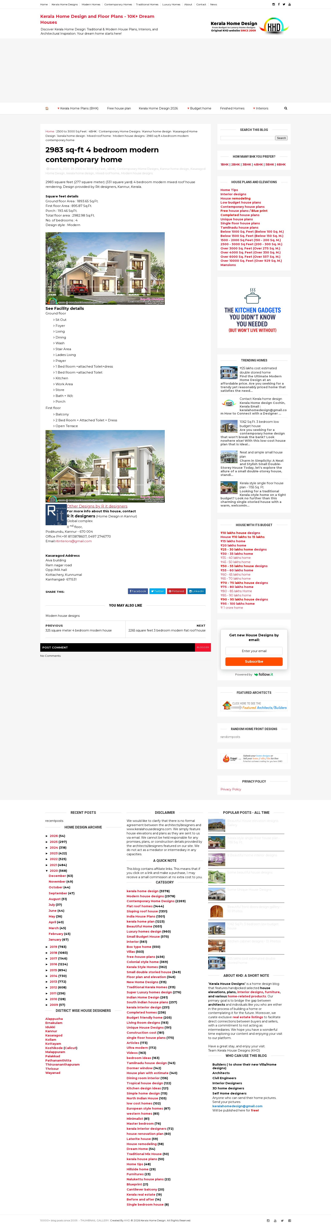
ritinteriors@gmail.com (78, 543)
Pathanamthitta (58, 1060)
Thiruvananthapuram (62, 1064)
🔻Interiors (260, 108)
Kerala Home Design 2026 (158, 108)
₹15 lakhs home (228, 541)
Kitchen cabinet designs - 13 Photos (254, 941)
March (54, 928)
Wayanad (52, 1073)
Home (49, 4)
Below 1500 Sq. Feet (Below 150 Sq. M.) (247, 236)
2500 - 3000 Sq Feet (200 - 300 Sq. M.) (246, 244)
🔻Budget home (198, 108)
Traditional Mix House (145, 1154)
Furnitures (136, 1174)
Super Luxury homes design (150, 992)
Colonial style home (143, 962)
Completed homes (142, 1012)
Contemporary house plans (238, 206)
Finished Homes (232, 108)
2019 (53, 947)
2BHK (230, 164)
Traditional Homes (152, 4)
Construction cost (142, 1032)
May (52, 916)
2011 (53, 993)
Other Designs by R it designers (102, 507)
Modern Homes (96, 4)
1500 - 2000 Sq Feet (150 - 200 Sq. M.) (246, 240)
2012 (53, 987)
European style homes (145, 1108)
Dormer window (140, 1068)
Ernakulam (53, 1023)
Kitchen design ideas (144, 1088)
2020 (54, 870)
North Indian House (143, 1098)
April (52, 922)
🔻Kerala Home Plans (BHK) (77, 108)
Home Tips (224, 190)
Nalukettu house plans (146, 1179)
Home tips (135, 1164)
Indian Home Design (143, 997)
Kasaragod (53, 1035)
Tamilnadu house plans (235, 227)
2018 (53, 952)
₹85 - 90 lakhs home (231, 595)
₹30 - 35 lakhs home (232, 553)
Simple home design (144, 1093)
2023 (54, 853)
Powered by (249, 674)
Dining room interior (143, 1078)
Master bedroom (141, 1123)
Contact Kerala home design (256, 399)
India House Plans (141, 916)
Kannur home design (162, 131)
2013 (53, 981)
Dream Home (138, 1149)
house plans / (239, 211)
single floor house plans (146, 1037)
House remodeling (142, 1144)
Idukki (50, 1027)
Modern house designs (143, 135)
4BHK (98, 131)
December (57, 876)
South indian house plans (148, 1002)
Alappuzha (54, 1019)
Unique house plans (232, 219)
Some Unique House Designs (249, 889)
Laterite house (139, 1139)
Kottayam (53, 1043)
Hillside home (138, 1169)
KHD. (132, 1220)
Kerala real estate (141, 1194)
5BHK (265, 164)
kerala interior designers (147, 1128)
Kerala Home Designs (70, 4)
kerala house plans (142, 1159)
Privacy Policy (226, 789)
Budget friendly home (145, 1017)
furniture (272, 992)
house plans (235, 215)
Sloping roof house (143, 911)
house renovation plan (145, 1133)
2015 (53, 970)
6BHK (276, 164)
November (57, 881)
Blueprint (135, 1184)
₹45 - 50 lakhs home (231, 562)
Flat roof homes (140, 906)
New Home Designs (143, 982)
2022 (54, 859)
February (56, 934)
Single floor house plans (235, 223)
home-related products (247, 996)
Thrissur (52, 1068)
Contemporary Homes (123, 4)
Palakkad (52, 1056)
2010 (53, 999)
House (231, 198)
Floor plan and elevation (147, 977)
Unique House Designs (146, 1027)
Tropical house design (145, 1083)
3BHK (242, 164)
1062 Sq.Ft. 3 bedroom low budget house (254, 424)
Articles (133, 1043)
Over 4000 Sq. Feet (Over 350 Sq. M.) (246, 252)
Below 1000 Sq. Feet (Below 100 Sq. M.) (247, 232)
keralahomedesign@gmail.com (237, 1106)
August (55, 899)
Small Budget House (144, 936)
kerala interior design (144, 1007)
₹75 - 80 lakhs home (232, 587)
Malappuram (55, 1052)
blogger (198, 650)
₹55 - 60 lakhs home (232, 570)
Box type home (139, 947)
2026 (54, 836)
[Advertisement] (165, 70)
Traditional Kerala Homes (147, 987)
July (52, 905)
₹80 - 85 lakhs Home (231, 591)
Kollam (50, 1039)
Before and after (141, 1199)
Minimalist (135, 1118)
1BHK (220, 164)
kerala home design (85, 135)
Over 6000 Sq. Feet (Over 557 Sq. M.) (245, 256)
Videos (133, 1053)
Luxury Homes (176, 4)
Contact (206, 4)
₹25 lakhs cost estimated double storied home (253, 370)
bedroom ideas (139, 1058)
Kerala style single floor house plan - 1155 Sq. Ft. (257, 485)
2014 (53, 976)
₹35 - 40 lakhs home (231, 558)
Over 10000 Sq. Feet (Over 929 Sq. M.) (246, 261)
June (53, 910)
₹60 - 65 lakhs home (231, 574)
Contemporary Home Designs (124, 131)
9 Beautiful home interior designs (252, 855)
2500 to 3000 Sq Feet (77, 131)
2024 (54, 847)
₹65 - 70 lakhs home (231, 578)
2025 (54, 842)
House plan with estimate (148, 1073)
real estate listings (248, 1017)
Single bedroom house (146, 1204)
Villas (131, 952)
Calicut (70, 1048)
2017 (53, 958)
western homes (140, 1113)
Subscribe (249, 661)
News (218, 4)
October (56, 887)
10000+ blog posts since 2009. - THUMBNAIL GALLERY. (80, 1220)
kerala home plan (141, 921)
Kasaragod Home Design (68, 174)
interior (133, 941)
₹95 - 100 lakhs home (233, 603)
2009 (54, 1005)
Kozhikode (54, 1048)
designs (228, 194)
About (193, 4)
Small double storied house (149, 972)
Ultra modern (138, 1048)
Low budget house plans (236, 202)
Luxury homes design (144, 931)
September (58, 893)
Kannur (51, 1031)
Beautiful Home (140, 926)
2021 (53, 865)
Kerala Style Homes (143, 967)
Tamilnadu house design (147, 1063)
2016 (53, 964)
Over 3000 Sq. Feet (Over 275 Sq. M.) (245, 248)
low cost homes (140, 1103)
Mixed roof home (113, 135)
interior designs (250, 992)
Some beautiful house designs (249, 872)
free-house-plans (141, 956)
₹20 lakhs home (228, 545)
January (55, 939)
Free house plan (119, 108)
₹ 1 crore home (227, 608)
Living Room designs (144, 1022)
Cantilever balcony (142, 1189)
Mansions (223, 265)
